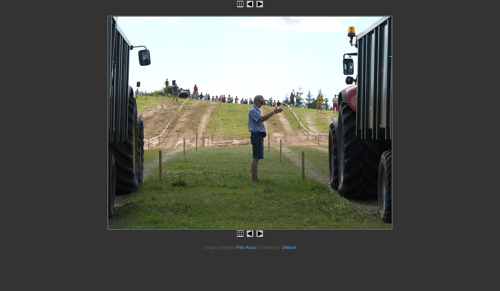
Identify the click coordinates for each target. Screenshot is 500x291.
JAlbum (289, 247)
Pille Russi (246, 247)
